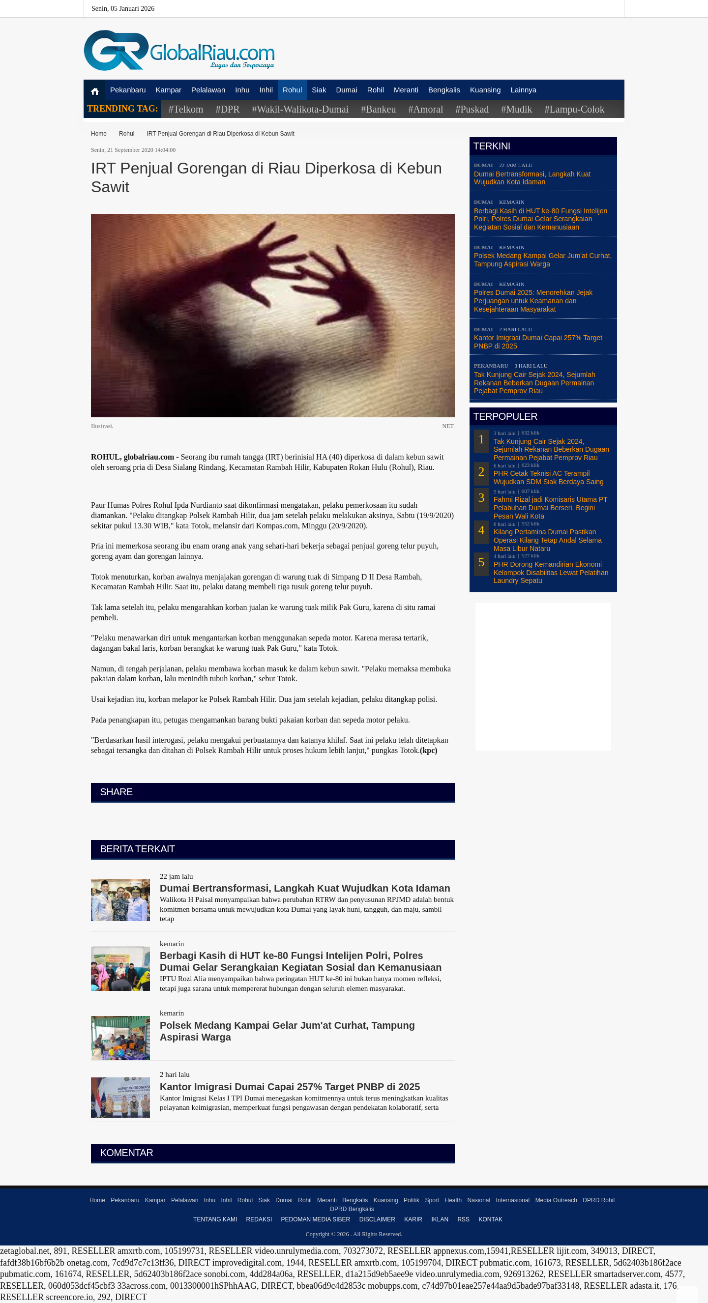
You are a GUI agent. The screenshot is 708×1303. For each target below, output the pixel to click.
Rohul (292, 90)
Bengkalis (444, 90)
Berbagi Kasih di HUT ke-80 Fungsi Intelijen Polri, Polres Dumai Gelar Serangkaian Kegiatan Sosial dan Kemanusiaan (540, 219)
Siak (319, 90)
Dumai (346, 90)
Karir (413, 1219)
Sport (432, 1200)
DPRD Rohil (599, 1200)
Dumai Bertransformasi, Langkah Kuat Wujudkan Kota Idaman (532, 178)
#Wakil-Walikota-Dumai (300, 109)
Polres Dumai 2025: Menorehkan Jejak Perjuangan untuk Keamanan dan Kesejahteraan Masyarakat (533, 301)
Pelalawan (208, 90)
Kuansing (485, 90)
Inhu (242, 90)
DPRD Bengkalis (352, 1209)
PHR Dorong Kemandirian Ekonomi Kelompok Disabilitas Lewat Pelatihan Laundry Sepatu (551, 572)
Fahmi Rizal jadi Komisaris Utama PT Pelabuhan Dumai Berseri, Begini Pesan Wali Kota (551, 507)
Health (453, 1200)
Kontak (490, 1219)
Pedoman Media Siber (316, 1219)
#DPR (228, 109)
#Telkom (186, 109)
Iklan (439, 1219)
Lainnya (524, 90)
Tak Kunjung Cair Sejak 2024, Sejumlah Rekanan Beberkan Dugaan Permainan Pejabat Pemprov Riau (534, 383)
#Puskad (472, 109)
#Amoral (425, 109)
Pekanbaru (128, 90)
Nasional (479, 1200)
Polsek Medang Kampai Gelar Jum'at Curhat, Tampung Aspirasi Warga (543, 260)
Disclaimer (377, 1219)
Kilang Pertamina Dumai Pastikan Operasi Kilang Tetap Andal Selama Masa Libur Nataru (548, 540)
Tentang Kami (215, 1219)
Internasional (513, 1200)
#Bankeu (378, 109)
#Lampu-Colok (575, 109)
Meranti (406, 90)
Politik (411, 1200)
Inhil (266, 90)
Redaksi (259, 1219)
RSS (463, 1219)
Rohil (375, 90)
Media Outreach (556, 1200)
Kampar (169, 90)
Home (99, 133)
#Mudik (516, 109)
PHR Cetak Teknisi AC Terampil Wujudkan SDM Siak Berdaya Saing (549, 477)
